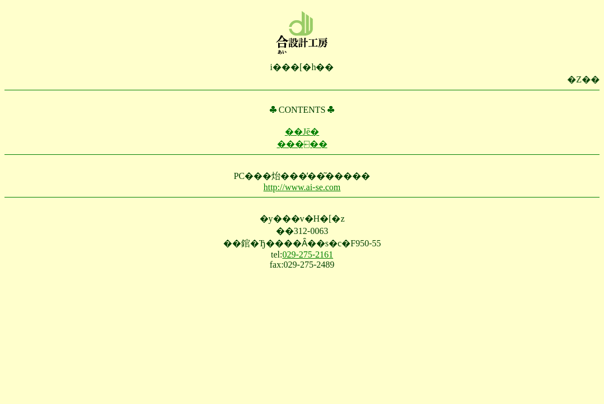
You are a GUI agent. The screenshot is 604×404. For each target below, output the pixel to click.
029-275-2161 (307, 254)
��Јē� (302, 131)
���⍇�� (302, 144)
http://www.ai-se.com (302, 187)
